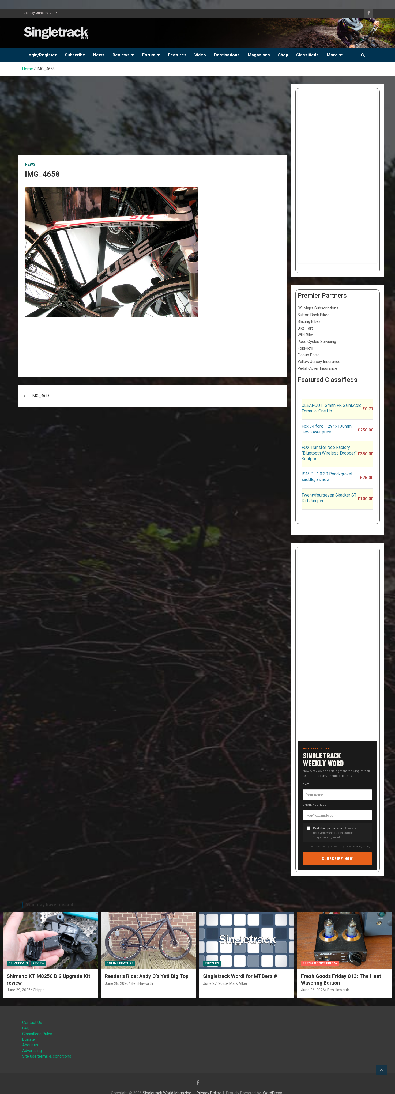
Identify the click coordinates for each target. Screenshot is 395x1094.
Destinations (227, 55)
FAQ (25, 1028)
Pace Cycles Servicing (317, 341)
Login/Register (41, 55)
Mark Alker (238, 983)
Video (200, 55)
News (98, 55)
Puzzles (212, 963)
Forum (148, 55)
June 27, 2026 (215, 983)
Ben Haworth (142, 983)
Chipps (38, 990)
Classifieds (307, 55)
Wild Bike (305, 334)
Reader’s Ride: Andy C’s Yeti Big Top (147, 976)
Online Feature (119, 963)
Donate (28, 1039)
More (332, 55)
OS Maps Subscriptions (318, 308)
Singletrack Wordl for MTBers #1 (241, 976)
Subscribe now (337, 858)
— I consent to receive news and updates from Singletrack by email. (336, 832)
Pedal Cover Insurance (317, 368)
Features (177, 55)
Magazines (259, 55)
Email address (314, 804)
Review (38, 963)
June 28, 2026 (117, 983)
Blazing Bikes (309, 321)
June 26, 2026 (313, 990)
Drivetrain (18, 963)
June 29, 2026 (19, 990)
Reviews (121, 55)
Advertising (32, 1050)
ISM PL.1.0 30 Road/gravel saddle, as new (327, 476)
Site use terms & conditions (46, 1056)
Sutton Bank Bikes (313, 314)
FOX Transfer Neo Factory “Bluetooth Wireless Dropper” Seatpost (329, 453)
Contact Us (32, 1022)
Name (307, 784)
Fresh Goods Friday (320, 963)
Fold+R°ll (305, 348)
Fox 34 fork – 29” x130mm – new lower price (328, 429)
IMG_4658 (41, 395)
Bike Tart (305, 328)
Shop (283, 55)
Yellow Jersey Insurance (319, 361)
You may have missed (49, 904)
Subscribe (75, 55)
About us (30, 1045)
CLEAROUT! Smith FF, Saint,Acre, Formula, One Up (332, 408)
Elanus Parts (308, 355)
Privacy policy (361, 846)
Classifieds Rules (37, 1033)
